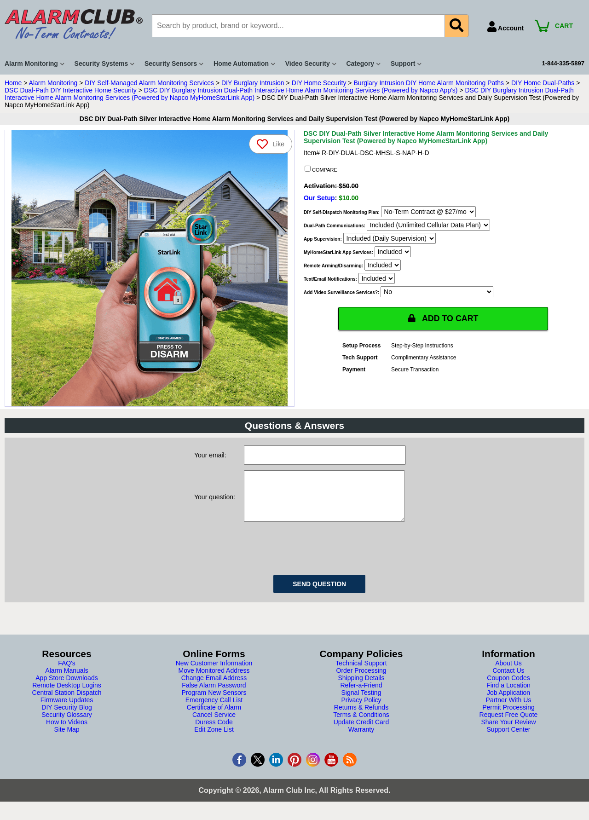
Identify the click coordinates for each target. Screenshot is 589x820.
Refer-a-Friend (361, 694)
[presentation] (314, 556)
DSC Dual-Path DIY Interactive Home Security (71, 90)
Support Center (509, 738)
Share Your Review (508, 731)
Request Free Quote (508, 724)
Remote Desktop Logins (66, 694)
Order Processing (361, 679)
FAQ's (66, 672)
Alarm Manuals (66, 679)
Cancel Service (214, 724)
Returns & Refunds (361, 716)
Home (13, 83)
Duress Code (214, 731)
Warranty (361, 738)
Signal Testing (361, 701)
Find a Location (508, 694)
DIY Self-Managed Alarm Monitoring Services (149, 83)
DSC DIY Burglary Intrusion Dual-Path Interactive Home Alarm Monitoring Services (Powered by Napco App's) (301, 90)
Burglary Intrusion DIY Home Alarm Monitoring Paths (428, 83)
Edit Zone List (214, 738)
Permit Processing (508, 716)
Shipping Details (361, 687)
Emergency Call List (214, 709)
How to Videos (66, 731)
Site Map (66, 738)
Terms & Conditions (361, 724)
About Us (508, 672)
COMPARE (321, 169)
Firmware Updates (66, 709)
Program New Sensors (214, 701)
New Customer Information (214, 672)
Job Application (508, 701)
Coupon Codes (508, 687)
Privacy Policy (361, 709)
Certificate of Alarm (214, 716)
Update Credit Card (361, 731)
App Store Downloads (66, 687)
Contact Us (508, 679)
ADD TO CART (443, 318)
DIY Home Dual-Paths (542, 83)
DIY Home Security (319, 83)
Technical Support (361, 672)
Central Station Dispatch (67, 701)
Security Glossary (66, 724)
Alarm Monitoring (53, 83)
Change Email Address (214, 687)
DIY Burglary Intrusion (252, 83)
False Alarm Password (214, 694)
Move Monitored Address (214, 679)
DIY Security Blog (66, 716)
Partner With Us (508, 709)
